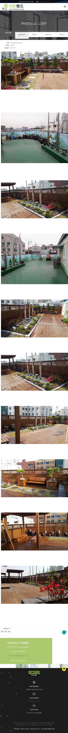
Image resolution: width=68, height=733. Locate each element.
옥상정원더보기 (21, 35)
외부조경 (34, 34)
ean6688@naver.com (43, 1)
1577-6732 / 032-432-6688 (26, 1)
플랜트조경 (48, 34)
